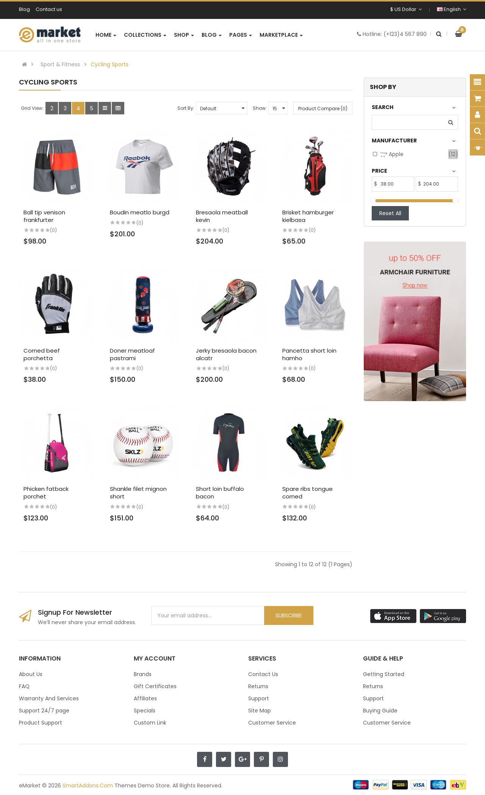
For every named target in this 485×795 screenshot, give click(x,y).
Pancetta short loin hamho (309, 354)
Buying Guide (380, 710)
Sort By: (185, 108)
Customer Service (272, 722)
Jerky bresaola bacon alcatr (226, 354)
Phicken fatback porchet (46, 492)
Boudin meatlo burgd (139, 212)
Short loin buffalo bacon (220, 492)
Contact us (49, 9)
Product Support (40, 722)
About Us (30, 674)
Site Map (259, 710)
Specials (144, 710)
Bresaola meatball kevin (222, 216)
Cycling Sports (109, 64)
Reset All (390, 213)
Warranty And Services (49, 698)
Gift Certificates (155, 686)
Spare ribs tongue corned (307, 492)
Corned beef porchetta (41, 354)
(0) (53, 230)
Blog (24, 9)
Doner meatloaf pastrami (132, 354)
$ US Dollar (406, 9)
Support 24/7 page (44, 710)
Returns (258, 686)
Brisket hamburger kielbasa (308, 216)
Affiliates (145, 698)
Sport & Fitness (60, 64)
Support (258, 698)
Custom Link (150, 722)
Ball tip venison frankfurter (44, 216)
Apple (392, 154)
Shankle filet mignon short (138, 492)
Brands (143, 674)
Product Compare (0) (322, 108)
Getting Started (383, 674)
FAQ (24, 686)
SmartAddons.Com (88, 785)
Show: (260, 108)
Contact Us (263, 674)
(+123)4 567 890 (405, 34)
